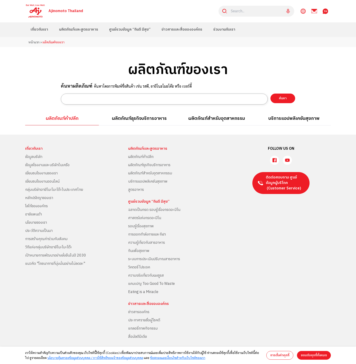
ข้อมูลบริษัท (33, 157)
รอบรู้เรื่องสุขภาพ (141, 226)
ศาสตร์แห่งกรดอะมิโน (144, 218)
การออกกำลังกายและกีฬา (147, 234)
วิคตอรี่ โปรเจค (139, 267)
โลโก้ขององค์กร (36, 206)
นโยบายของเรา (36, 223)
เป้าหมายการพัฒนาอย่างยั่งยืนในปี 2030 (55, 255)
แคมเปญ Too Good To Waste (151, 284)
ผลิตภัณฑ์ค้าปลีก (62, 118)
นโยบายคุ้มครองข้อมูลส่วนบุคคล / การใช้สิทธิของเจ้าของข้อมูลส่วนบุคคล (95, 358)
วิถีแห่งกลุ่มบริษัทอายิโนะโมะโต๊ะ (48, 247)
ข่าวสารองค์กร (138, 312)
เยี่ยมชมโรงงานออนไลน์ (42, 181)
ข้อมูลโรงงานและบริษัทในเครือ (47, 165)
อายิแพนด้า (33, 214)
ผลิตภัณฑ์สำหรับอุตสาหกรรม (216, 118)
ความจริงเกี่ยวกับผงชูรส (146, 275)
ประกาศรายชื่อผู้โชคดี (144, 320)
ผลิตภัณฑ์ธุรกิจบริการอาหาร (139, 118)
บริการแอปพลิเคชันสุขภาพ (294, 118)
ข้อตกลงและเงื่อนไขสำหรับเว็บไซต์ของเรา (177, 358)
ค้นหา (283, 98)
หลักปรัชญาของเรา (39, 198)
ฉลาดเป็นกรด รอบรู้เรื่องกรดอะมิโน (154, 210)
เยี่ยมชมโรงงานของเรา (41, 173)
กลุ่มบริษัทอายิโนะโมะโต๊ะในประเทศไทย (54, 190)
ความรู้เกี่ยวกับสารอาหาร (146, 243)
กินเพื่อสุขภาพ (138, 251)
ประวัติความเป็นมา (39, 231)
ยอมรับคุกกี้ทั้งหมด (314, 355)
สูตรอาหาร (136, 190)
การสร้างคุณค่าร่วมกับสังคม (46, 239)
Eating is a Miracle (143, 292)
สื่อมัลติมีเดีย (137, 337)
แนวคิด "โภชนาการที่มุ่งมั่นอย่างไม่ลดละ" (55, 264)
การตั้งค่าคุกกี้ (279, 355)
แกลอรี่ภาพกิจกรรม (143, 328)
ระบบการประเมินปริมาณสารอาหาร (154, 259)
